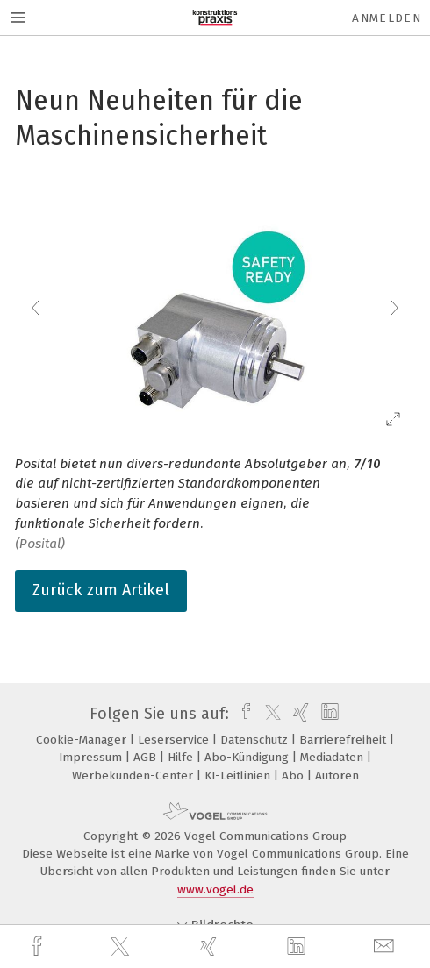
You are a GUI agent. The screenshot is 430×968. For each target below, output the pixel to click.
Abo (294, 775)
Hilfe (182, 757)
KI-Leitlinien (239, 775)
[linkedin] (298, 947)
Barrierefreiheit (344, 739)
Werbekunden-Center (134, 775)
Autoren (337, 775)
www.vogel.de (215, 889)
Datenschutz (255, 739)
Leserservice (175, 739)
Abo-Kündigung (248, 757)
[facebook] (39, 946)
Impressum (92, 757)
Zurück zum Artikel (100, 590)
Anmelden (386, 18)
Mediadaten (333, 757)
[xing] (210, 946)
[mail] (386, 946)
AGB (146, 757)
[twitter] (122, 947)
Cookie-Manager (83, 739)
